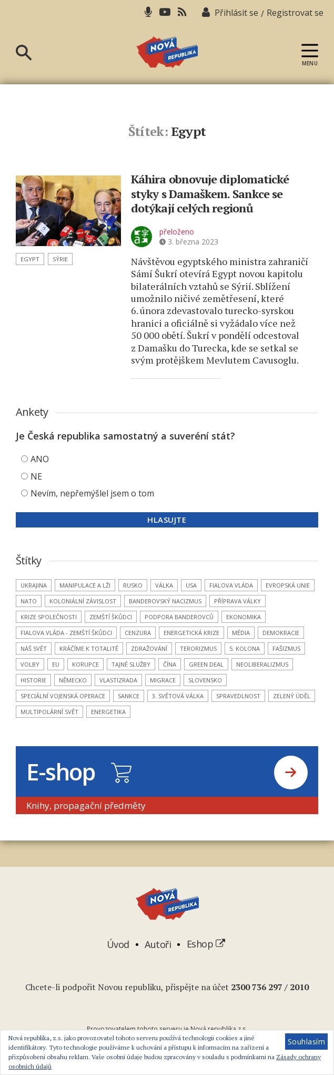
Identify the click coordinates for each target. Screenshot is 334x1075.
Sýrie (60, 259)
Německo (73, 680)
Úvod (118, 943)
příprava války (237, 601)
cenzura (138, 633)
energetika (108, 712)
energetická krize (191, 633)
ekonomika (243, 617)
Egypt (30, 259)
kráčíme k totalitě (88, 648)
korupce (85, 664)
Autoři (158, 943)
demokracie (280, 633)
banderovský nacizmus (165, 601)
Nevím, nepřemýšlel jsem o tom (92, 493)
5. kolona (244, 648)
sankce (128, 696)
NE (36, 476)
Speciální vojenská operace (63, 696)
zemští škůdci (110, 617)
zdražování (149, 648)
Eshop (206, 943)
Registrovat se (295, 12)
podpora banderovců (179, 617)
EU (55, 664)
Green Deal (206, 664)
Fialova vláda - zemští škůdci (66, 633)
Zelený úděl (291, 696)
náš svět (34, 648)
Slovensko (205, 680)
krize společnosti (49, 617)
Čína (169, 664)
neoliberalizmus (262, 664)
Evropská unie (288, 585)
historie (33, 680)
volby (30, 664)
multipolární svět (49, 712)
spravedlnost (238, 696)
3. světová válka (178, 696)
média (241, 633)
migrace (163, 680)
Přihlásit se (236, 12)
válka (164, 585)
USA (191, 585)
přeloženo (176, 232)
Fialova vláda (231, 585)
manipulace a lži (84, 585)
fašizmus (286, 648)
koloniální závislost (82, 601)
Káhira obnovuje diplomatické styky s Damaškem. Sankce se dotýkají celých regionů (210, 193)
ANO (40, 459)
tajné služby (131, 664)
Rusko (133, 585)
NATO (29, 601)
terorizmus (198, 648)
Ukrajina (34, 585)
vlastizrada (118, 680)
